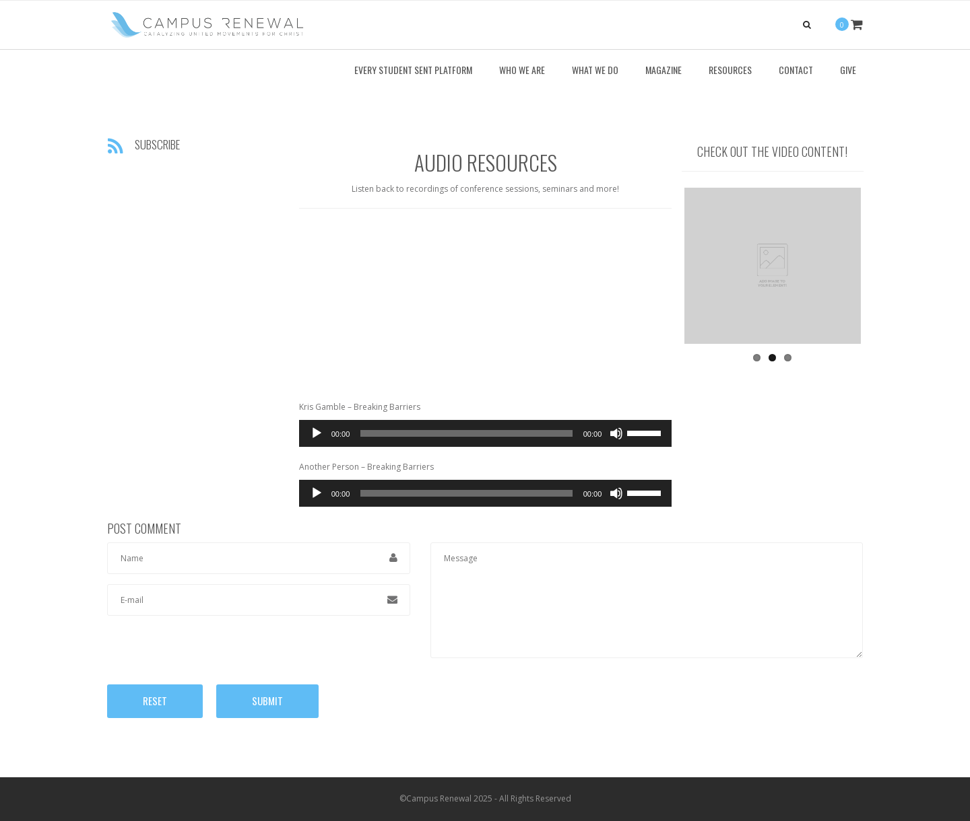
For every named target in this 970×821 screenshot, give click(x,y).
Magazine (663, 70)
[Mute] (616, 433)
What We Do (595, 70)
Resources (730, 70)
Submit (267, 700)
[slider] (466, 433)
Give (848, 70)
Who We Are (522, 70)
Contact (796, 70)
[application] (485, 433)
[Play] (316, 433)
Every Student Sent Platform (413, 70)
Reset (155, 700)
